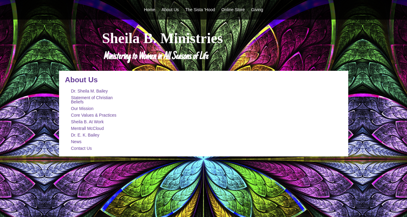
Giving (257, 9)
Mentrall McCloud (87, 128)
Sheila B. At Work (87, 121)
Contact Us (81, 148)
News (76, 141)
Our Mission (82, 108)
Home (149, 9)
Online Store (233, 9)
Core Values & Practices (94, 115)
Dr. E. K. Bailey (85, 135)
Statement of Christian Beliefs (92, 99)
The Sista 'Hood (200, 9)
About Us (170, 9)
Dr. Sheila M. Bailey (89, 91)
